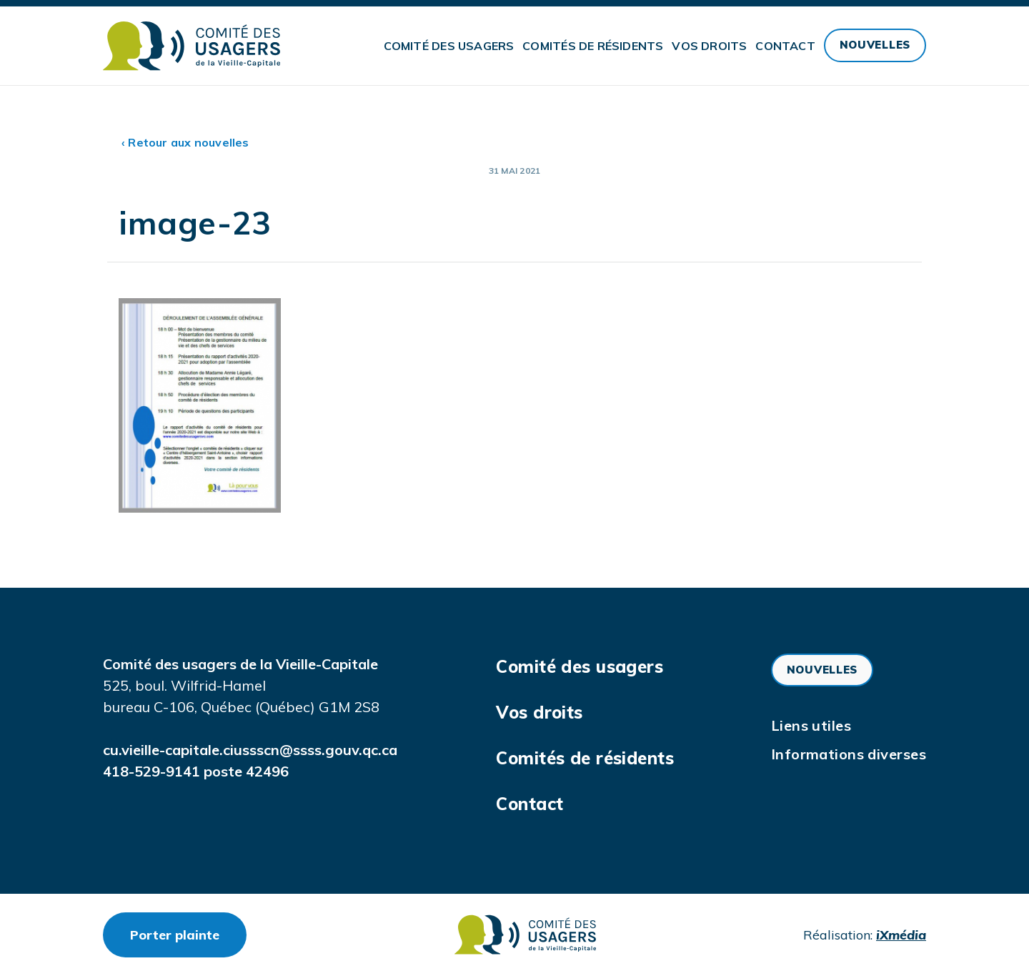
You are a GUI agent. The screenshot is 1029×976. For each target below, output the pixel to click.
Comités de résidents (592, 46)
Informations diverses (848, 754)
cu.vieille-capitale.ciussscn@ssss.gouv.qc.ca (250, 750)
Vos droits (709, 46)
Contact (785, 46)
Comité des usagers (449, 46)
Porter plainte (188, 934)
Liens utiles (811, 725)
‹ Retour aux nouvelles (185, 142)
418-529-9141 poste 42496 (196, 771)
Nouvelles (875, 44)
